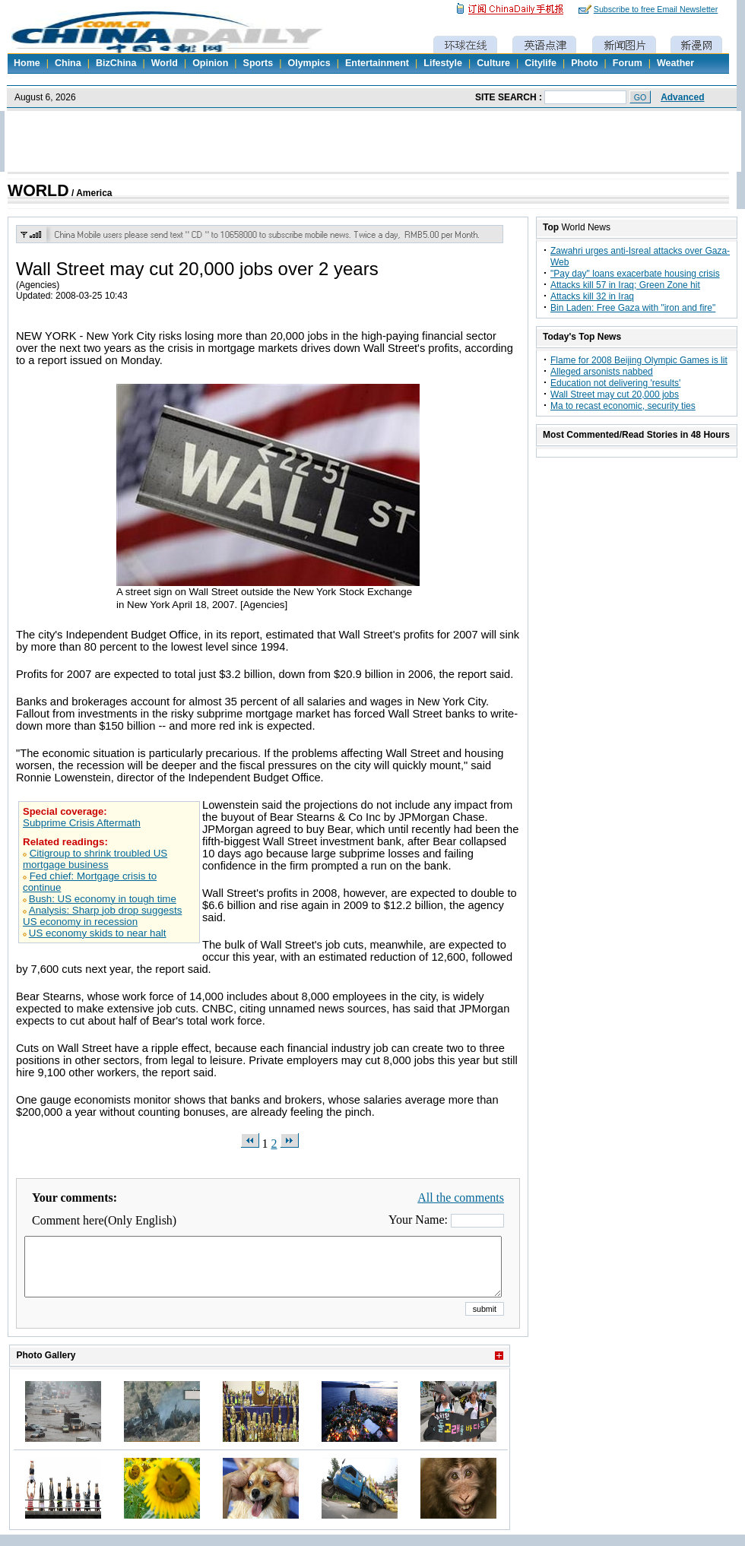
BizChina (116, 63)
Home (27, 63)
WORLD (38, 191)
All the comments (460, 1197)
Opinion (210, 63)
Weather (675, 63)
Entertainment (377, 63)
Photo (584, 63)
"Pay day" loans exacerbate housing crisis (635, 273)
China (68, 63)
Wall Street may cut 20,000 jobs (614, 394)
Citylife (540, 63)
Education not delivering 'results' (615, 383)
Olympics (308, 63)
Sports (258, 63)
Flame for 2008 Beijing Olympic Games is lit (639, 360)
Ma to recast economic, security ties (623, 406)
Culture (493, 63)
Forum (627, 63)
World (164, 63)
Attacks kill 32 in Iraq (592, 296)
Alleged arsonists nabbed (601, 371)
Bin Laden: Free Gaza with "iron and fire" (632, 308)
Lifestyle (442, 63)
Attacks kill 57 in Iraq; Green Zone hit (625, 285)
